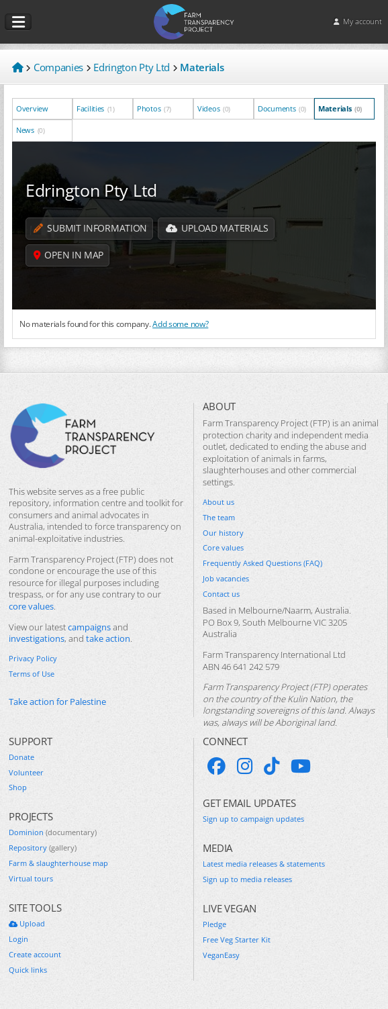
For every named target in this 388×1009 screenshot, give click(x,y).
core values (31, 606)
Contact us (221, 594)
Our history (223, 533)
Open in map (69, 255)
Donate (21, 757)
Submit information (90, 228)
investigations (36, 638)
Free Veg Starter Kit (237, 940)
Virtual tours (31, 878)
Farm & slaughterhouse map (58, 863)
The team (219, 517)
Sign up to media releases (247, 879)
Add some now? (180, 323)
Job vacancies (226, 578)
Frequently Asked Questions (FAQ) (262, 563)
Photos (154, 108)
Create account (35, 954)
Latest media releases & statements (264, 864)
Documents (282, 108)
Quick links (28, 970)
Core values (223, 547)
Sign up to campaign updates (253, 819)
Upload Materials (217, 228)
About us (218, 502)
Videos (213, 108)
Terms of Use (31, 674)
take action (108, 638)
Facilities (96, 108)
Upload (27, 923)
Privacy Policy (33, 658)
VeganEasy (221, 955)
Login (18, 939)
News (30, 130)
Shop (18, 787)
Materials (340, 108)
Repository (43, 848)
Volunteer (26, 772)
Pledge (214, 924)
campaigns (89, 627)
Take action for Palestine (57, 702)
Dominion (53, 832)
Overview (33, 108)
